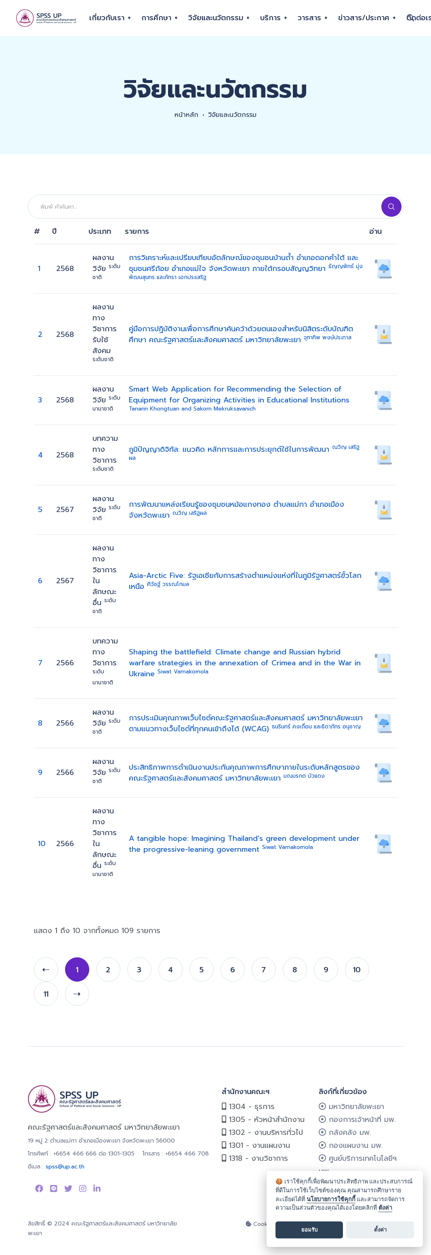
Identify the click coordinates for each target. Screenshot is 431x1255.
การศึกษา (156, 17)
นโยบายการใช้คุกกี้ (331, 1199)
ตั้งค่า (385, 1207)
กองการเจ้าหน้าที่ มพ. (357, 1119)
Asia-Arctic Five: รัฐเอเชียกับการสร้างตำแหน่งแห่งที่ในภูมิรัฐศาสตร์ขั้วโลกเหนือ (245, 581)
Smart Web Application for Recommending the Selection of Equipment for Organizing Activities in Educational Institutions (239, 398)
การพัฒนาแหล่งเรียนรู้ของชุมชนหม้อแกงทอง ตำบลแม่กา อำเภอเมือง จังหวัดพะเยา (236, 510)
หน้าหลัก (186, 115)
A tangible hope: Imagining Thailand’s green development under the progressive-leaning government (244, 844)
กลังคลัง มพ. (345, 1132)
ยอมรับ (309, 1230)
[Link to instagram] (82, 1189)
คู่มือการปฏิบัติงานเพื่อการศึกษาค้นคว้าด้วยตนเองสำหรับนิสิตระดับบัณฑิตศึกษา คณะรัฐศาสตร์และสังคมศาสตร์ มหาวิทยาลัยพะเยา (241, 334)
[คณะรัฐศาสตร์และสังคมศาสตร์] (46, 18)
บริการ (270, 17)
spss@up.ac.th (65, 1166)
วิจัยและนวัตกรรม (215, 17)
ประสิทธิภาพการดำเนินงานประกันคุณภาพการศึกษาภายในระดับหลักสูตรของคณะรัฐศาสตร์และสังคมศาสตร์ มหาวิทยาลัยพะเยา (244, 773)
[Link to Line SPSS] (53, 1189)
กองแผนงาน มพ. (351, 1145)
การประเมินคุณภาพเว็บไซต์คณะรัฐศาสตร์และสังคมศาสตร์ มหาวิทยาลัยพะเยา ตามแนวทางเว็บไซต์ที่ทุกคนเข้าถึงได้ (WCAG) (246, 723)
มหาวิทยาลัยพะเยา (351, 1106)
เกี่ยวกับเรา (106, 17)
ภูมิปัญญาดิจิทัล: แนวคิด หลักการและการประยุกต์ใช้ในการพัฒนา (244, 453)
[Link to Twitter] (68, 1189)
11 (46, 994)
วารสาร (309, 17)
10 (42, 843)
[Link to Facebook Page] (39, 1189)
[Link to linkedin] (97, 1189)
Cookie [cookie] (259, 1224)
